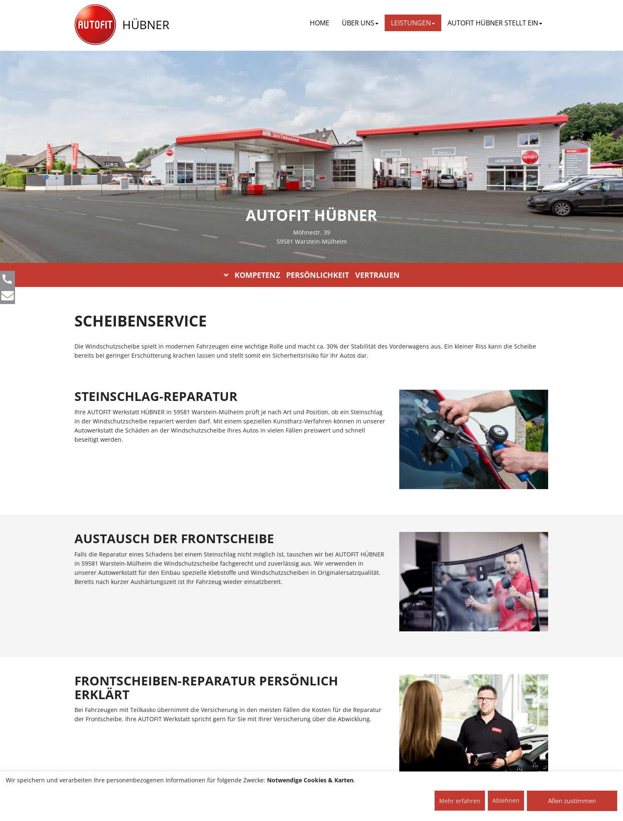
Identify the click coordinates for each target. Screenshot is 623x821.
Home (319, 22)
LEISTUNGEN (413, 22)
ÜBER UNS (360, 22)
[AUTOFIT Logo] (95, 25)
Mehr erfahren (459, 801)
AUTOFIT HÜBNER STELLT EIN (494, 22)
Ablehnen (505, 800)
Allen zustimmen (572, 800)
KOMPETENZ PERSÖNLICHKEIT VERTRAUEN (312, 275)
